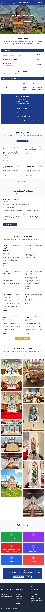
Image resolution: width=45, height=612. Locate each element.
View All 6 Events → (22, 181)
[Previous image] (2, 19)
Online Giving (19, 598)
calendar (32, 120)
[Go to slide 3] (23, 32)
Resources (40, 2)
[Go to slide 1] (21, 32)
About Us (34, 2)
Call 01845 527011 (18, 576)
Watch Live (27, 23)
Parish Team (19, 594)
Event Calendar (19, 589)
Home (20, 2)
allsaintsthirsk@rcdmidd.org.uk (8, 596)
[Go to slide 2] (22, 32)
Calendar (24, 2)
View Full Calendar (22, 140)
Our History (18, 592)
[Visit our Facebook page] (17, 603)
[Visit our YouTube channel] (19, 603)
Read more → (5, 265)
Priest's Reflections (20, 591)
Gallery (28, 2)
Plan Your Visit (18, 23)
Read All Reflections (10, 224)
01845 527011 (4, 594)
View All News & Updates (22, 338)
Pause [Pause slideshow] (42, 6)
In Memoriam (19, 596)
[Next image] (43, 19)
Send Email (28, 576)
